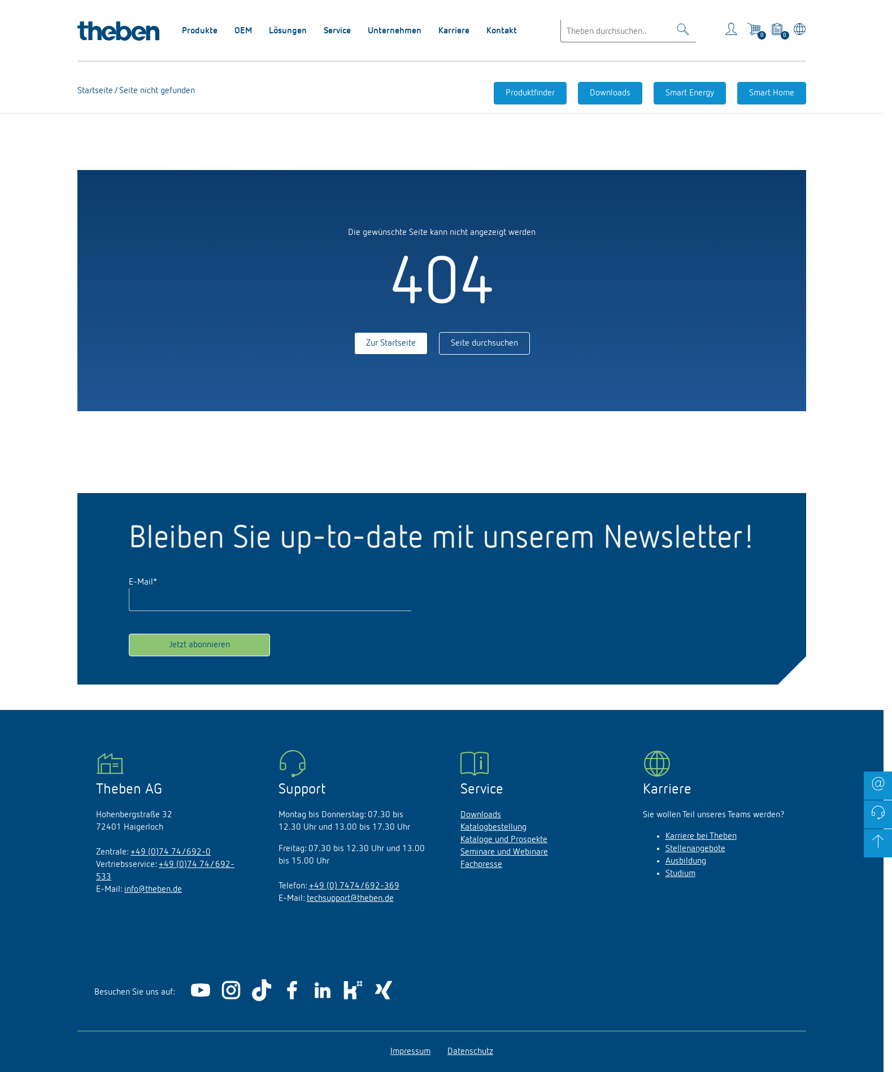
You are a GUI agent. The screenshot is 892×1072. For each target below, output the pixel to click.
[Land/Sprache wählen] (798, 31)
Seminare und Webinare (504, 852)
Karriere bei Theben (701, 836)
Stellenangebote (695, 848)
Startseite (95, 90)
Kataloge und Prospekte (503, 839)
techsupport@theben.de (350, 898)
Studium (680, 873)
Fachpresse (481, 864)
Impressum (410, 1051)
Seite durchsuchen (484, 343)
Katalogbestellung (493, 827)
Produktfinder (530, 93)
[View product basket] (777, 31)
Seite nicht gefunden (156, 90)
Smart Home (771, 93)
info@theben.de (153, 889)
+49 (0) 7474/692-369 (354, 886)
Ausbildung (685, 861)
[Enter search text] (628, 31)
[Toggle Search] (683, 31)
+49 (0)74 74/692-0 (170, 852)
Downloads (610, 93)
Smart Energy (689, 93)
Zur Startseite (391, 343)
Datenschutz (470, 1051)
